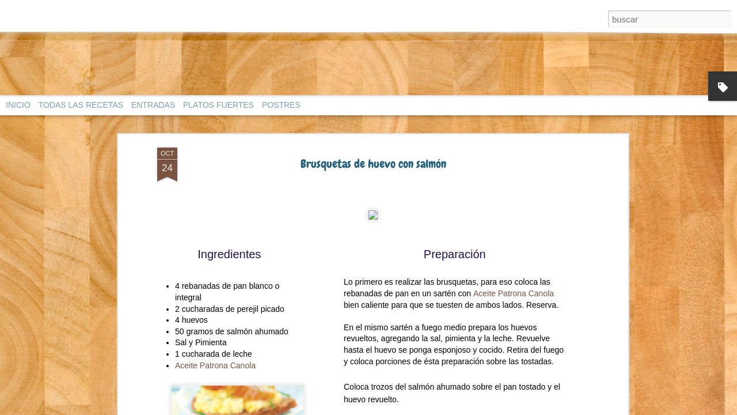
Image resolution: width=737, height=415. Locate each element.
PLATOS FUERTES (218, 105)
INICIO (18, 105)
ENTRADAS (153, 105)
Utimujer (415, 137)
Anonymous (433, 207)
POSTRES (281, 105)
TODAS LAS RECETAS (81, 105)
